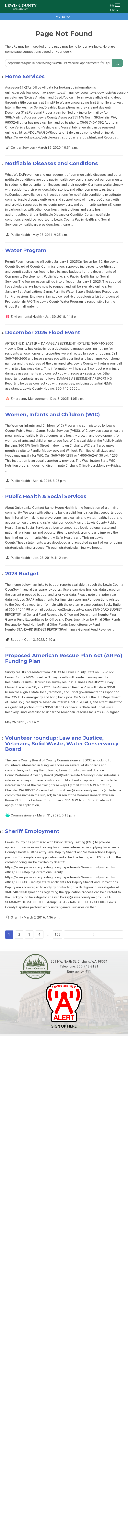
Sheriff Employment (32, 831)
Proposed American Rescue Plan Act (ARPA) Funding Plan (63, 658)
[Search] (117, 63)
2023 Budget (22, 573)
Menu (64, 16)
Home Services (25, 76)
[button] (118, 6)
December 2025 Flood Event (42, 332)
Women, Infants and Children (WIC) (52, 414)
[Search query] (58, 63)
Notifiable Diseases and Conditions (51, 163)
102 (58, 934)
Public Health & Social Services (45, 496)
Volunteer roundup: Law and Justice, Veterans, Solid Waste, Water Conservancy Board (61, 743)
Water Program (25, 250)
